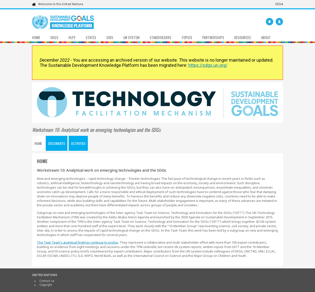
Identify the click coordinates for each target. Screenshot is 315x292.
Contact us (46, 281)
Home (38, 143)
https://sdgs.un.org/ (207, 65)
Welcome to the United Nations (60, 4)
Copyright (45, 285)
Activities (78, 143)
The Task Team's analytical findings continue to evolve (77, 242)
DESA (279, 4)
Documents (56, 143)
